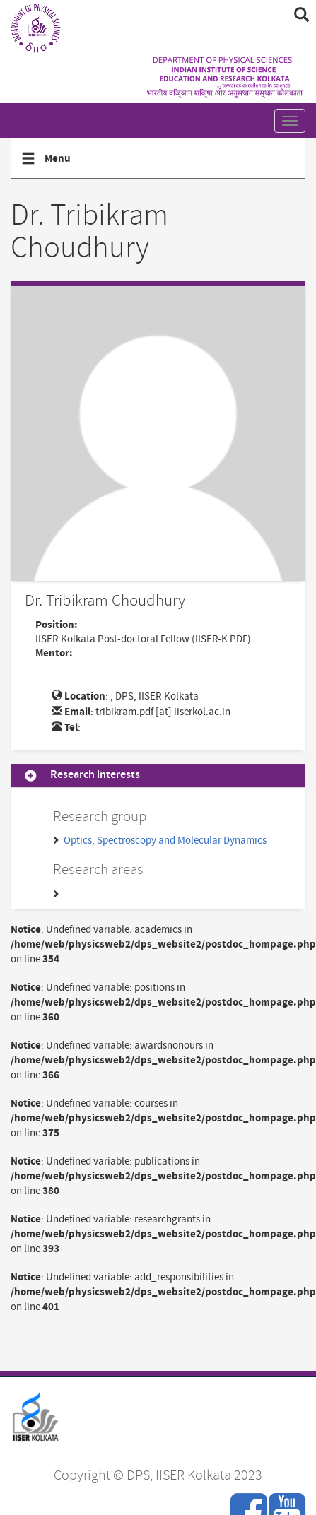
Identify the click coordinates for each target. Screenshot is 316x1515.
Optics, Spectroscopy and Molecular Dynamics (165, 840)
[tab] (158, 775)
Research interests (95, 775)
